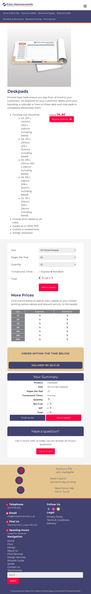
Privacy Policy (55, 516)
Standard (58, 271)
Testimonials (14, 570)
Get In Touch (45, 451)
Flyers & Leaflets (28, 13)
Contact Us (13, 567)
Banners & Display (46, 13)
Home (10, 541)
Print (10, 544)
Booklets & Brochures (13, 19)
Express (45, 271)
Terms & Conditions (58, 520)
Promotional (49, 19)
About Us (12, 550)
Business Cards (64, 13)
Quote (11, 563)
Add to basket (48, 287)
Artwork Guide (15, 560)
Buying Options (61, 119)
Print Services (15, 554)
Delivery (51, 523)
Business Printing (33, 19)
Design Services (16, 557)
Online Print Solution (32, 591)
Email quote (27, 418)
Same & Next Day (11, 13)
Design (11, 547)
